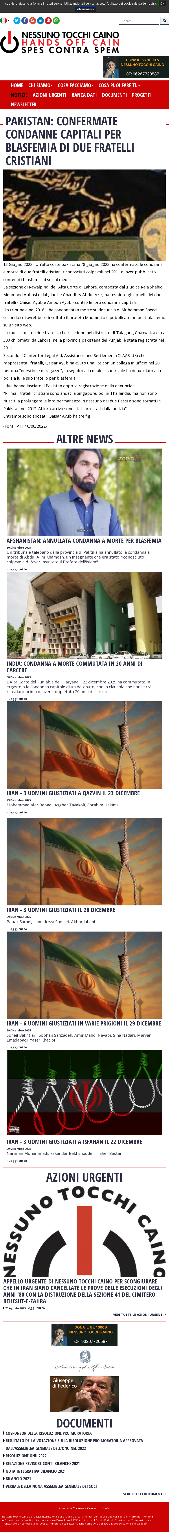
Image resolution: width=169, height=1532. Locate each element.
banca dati (84, 94)
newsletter (23, 104)
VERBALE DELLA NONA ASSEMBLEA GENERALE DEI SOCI (51, 1486)
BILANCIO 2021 (18, 1479)
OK (162, 3)
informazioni (85, 9)
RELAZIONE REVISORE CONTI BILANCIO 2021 (43, 1463)
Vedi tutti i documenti (144, 1494)
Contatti (93, 1508)
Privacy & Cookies (71, 1508)
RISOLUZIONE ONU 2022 (26, 1456)
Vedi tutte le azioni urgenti (139, 1314)
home (17, 85)
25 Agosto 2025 (15, 1308)
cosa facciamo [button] (75, 85)
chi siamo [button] (40, 85)
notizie (19, 94)
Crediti (105, 1508)
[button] (6, 20)
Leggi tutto (18, 569)
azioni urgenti (49, 94)
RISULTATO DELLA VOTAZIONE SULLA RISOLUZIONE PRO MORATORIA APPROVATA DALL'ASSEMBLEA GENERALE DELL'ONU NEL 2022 (74, 1444)
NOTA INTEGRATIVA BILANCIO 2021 (36, 1471)
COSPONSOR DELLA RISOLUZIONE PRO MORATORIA (49, 1433)
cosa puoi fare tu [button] (119, 85)
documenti (114, 94)
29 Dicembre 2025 (19, 800)
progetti (142, 94)
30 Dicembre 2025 (19, 548)
